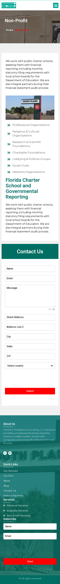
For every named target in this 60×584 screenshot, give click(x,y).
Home (9, 29)
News (7, 480)
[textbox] (27, 366)
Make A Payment (13, 495)
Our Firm (9, 476)
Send (30, 561)
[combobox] (30, 366)
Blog (6, 485)
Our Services (11, 471)
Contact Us (10, 490)
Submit (30, 391)
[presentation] (30, 378)
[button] (55, 5)
